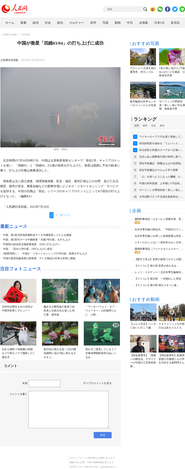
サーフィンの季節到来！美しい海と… (161, 190)
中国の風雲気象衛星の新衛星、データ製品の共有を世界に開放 (39, 258)
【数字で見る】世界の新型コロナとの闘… (159, 259)
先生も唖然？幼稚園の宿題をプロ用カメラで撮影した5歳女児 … (18, 353)
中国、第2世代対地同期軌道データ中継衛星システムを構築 (37, 235)
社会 (48, 22)
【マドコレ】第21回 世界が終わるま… (157, 265)
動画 (118, 22)
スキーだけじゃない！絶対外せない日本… (159, 242)
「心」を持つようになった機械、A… (160, 176)
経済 (36, 22)
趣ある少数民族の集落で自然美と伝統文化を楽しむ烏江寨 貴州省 (59, 310)
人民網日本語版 (9, 34)
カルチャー (76, 22)
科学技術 (25, 34)
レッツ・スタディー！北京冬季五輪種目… (159, 272)
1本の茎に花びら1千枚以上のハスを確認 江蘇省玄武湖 (172, 72)
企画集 (143, 22)
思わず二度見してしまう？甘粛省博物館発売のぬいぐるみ (100, 353)
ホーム (9, 22)
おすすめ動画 (145, 299)
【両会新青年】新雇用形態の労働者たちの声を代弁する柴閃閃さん (171, 359)
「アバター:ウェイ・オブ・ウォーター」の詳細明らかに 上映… (101, 310)
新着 (23, 22)
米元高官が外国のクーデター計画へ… (161, 150)
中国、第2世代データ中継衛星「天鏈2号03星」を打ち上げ (36, 239)
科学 (93, 22)
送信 (102, 435)
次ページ (65, 215)
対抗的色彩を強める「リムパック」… (161, 143)
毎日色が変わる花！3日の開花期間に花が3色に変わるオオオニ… (60, 353)
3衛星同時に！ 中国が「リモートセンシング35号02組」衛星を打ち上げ (45, 253)
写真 (105, 22)
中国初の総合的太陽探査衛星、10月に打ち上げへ (31, 244)
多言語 (175, 22)
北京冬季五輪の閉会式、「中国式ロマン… (159, 229)
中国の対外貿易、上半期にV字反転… (160, 183)
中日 (130, 22)
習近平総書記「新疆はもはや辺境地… (161, 163)
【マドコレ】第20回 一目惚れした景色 (158, 278)
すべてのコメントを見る (97, 383)
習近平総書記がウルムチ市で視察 (158, 170)
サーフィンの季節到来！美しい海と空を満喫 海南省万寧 (172, 105)
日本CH (159, 22)
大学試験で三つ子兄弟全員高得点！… (161, 196)
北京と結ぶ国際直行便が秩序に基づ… (161, 156)
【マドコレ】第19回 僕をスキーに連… (157, 285)
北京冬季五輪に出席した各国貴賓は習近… (159, 236)
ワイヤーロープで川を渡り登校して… (161, 136)
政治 (60, 22)
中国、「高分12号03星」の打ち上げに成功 (27, 249)
